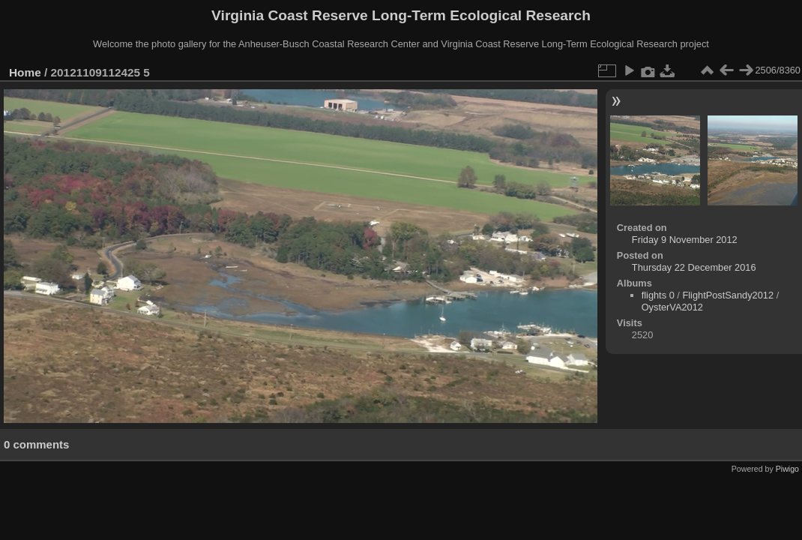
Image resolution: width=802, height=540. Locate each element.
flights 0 (658, 295)
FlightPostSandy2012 (728, 295)
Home (25, 72)
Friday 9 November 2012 (685, 239)
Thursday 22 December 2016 (694, 267)
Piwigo (787, 468)
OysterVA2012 (672, 307)
